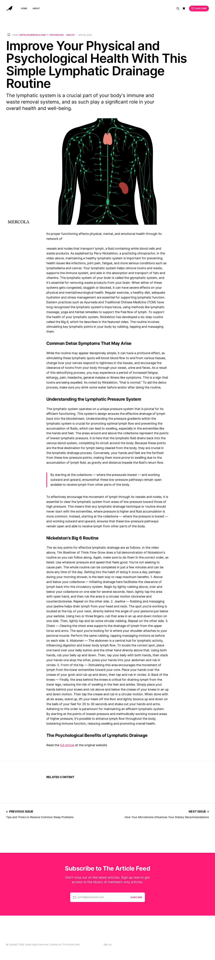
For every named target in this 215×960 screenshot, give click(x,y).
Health (70, 35)
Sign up (108, 944)
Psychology (57, 35)
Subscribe (199, 8)
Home (24, 8)
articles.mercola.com (32, 35)
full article (67, 745)
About (36, 8)
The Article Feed (70, 944)
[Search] (178, 8)
